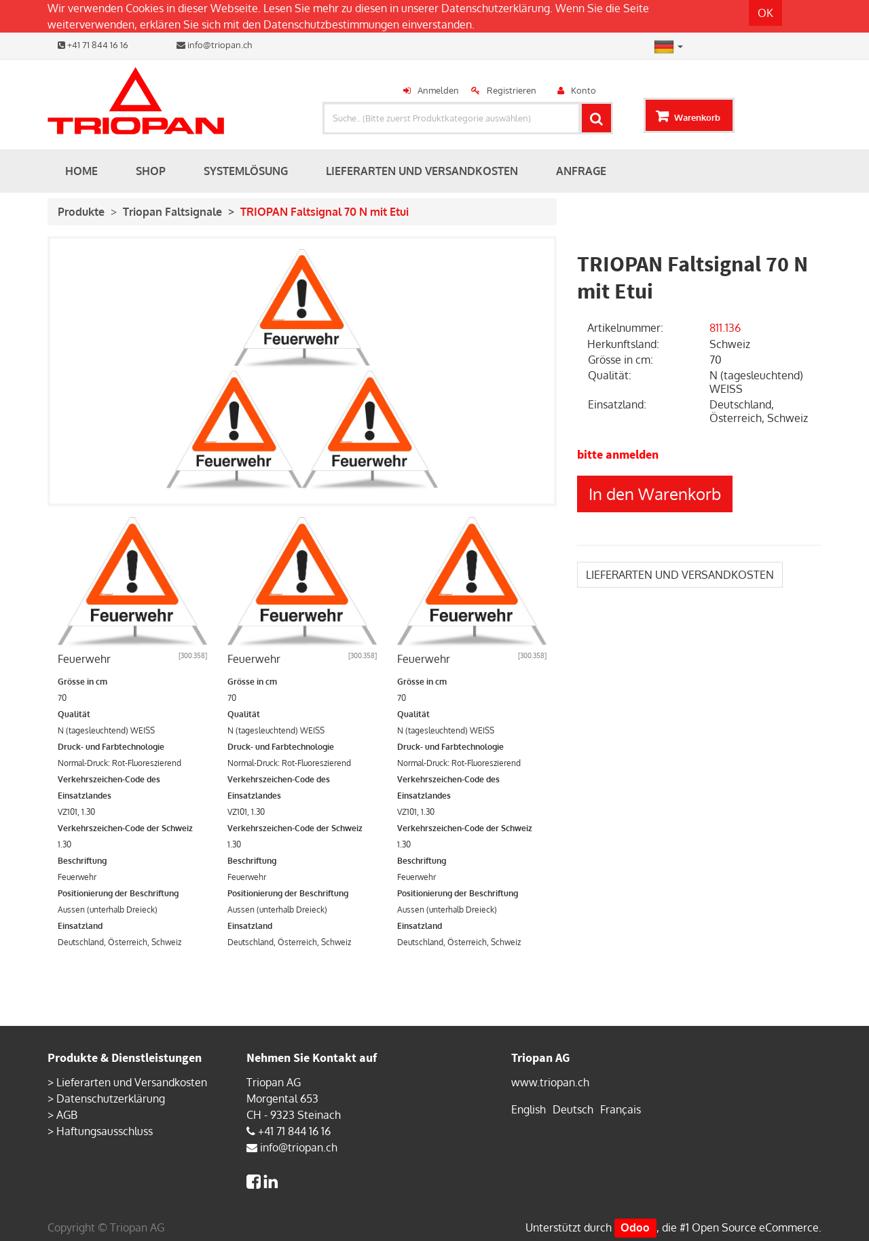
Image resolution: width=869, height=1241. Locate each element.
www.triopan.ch (550, 1082)
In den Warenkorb (655, 493)
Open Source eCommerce (755, 1227)
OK (765, 13)
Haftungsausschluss (104, 1131)
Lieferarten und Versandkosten (131, 1082)
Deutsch (573, 1109)
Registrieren (511, 90)
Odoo (635, 1227)
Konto (583, 90)
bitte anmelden (618, 454)
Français (620, 1109)
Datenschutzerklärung (495, 8)
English (528, 1109)
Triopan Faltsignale (172, 211)
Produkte (81, 211)
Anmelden (438, 90)
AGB (66, 1115)
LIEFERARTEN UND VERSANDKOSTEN (680, 574)
